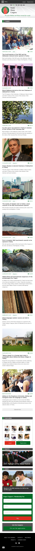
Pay (18, 518)
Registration (30, 1)
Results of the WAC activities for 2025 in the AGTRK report (16, 488)
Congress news (22, 540)
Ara (24, 5)
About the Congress (9, 537)
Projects (13, 540)
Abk (19, 5)
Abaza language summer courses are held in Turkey (15, 318)
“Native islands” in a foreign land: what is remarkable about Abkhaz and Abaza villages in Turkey (16, 357)
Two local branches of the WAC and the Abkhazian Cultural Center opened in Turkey (15, 55)
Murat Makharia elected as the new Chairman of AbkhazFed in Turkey (17, 91)
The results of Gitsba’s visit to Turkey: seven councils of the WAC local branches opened (16, 204)
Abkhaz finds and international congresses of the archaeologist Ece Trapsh (17, 277)
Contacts (20, 537)
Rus (11, 5)
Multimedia (28, 537)
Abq (21, 5)
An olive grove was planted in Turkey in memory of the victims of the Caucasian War (17, 128)
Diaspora (15, 163)
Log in (24, 1)
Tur (16, 5)
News (14, 51)
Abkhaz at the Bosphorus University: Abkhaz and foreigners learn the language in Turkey (17, 396)
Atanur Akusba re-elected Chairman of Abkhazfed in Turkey (17, 166)
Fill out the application (17, 528)
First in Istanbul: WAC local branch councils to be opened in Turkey (17, 241)
